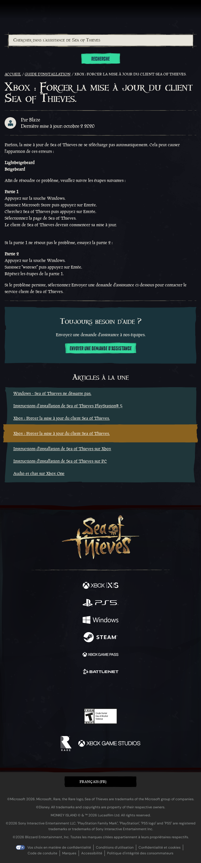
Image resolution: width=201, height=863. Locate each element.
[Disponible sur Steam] (100, 638)
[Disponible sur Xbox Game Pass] (100, 655)
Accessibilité (91, 853)
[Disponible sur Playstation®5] (100, 603)
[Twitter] (70, 691)
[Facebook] (59, 691)
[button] (100, 781)
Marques (69, 853)
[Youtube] (99, 692)
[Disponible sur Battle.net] (100, 672)
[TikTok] (129, 692)
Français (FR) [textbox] (92, 781)
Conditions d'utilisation (115, 847)
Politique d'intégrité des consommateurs (140, 853)
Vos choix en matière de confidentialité (59, 847)
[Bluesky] (141, 692)
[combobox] (100, 40)
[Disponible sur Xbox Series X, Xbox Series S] (100, 586)
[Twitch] (83, 692)
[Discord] (117, 692)
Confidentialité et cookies (160, 847)
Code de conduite (42, 853)
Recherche (100, 59)
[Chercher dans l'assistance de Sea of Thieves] (101, 40)
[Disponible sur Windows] (100, 620)
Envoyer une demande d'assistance (101, 348)
